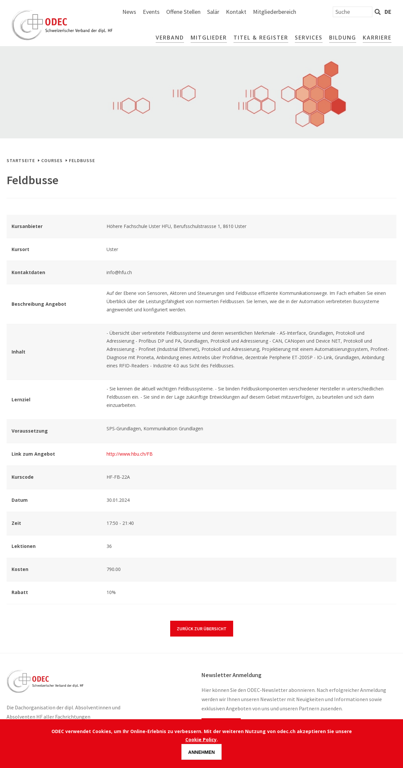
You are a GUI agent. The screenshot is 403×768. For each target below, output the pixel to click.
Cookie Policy (201, 740)
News (199, 11)
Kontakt (305, 11)
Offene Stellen (253, 11)
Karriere (377, 37)
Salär (283, 11)
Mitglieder (209, 37)
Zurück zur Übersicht (202, 629)
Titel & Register (260, 37)
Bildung (342, 37)
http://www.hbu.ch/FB (130, 454)
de (388, 11)
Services (309, 37)
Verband (170, 37)
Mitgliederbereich (344, 11)
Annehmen (201, 752)
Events (220, 11)
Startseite (21, 160)
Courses (52, 160)
